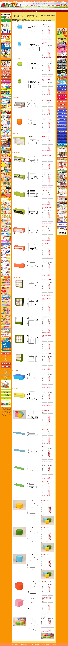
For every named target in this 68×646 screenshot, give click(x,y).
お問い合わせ (15, 644)
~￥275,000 (5, 375)
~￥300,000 (5, 376)
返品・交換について (6, 395)
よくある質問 (36, 644)
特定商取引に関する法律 (5, 391)
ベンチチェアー (62, 156)
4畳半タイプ (5, 360)
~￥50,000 (5, 368)
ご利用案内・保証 (23, 9)
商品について (14, 9)
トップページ (5, 9)
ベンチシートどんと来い (62, 182)
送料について (6, 394)
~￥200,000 (5, 373)
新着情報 (61, 9)
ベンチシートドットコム (62, 208)
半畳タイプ (5, 355)
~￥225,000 (5, 374)
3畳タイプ (5, 358)
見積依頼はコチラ (25, 644)
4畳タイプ (5, 359)
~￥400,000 (5, 377)
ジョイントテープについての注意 (49, 644)
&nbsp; (62, 20)
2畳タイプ (5, 357)
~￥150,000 (5, 371)
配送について (33, 9)
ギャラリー (5, 389)
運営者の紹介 (42, 9)
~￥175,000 (5, 372)
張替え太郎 (62, 169)
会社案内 (5, 397)
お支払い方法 (6, 392)
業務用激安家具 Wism (62, 194)
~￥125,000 (5, 370)
